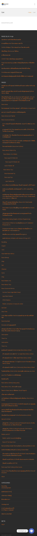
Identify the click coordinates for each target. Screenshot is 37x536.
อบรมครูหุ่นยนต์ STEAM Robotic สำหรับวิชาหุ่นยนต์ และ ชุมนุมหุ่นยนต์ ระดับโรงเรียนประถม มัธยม (18, 404)
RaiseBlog (4, 242)
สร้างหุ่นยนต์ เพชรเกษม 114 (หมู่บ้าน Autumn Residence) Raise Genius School (18, 362)
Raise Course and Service (7, 120)
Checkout (3, 269)
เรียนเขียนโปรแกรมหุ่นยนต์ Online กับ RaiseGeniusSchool (16, 415)
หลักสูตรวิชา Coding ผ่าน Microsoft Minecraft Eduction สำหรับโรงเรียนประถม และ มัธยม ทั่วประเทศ (18, 423)
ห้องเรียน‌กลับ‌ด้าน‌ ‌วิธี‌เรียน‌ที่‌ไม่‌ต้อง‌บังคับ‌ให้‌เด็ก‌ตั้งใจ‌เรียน (15, 68)
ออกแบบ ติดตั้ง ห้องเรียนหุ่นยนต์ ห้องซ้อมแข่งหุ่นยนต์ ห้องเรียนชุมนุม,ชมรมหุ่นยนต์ (17, 410)
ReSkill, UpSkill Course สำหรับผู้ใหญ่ (11, 438)
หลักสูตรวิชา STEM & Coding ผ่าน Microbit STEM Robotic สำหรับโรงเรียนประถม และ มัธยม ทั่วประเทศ (17, 429)
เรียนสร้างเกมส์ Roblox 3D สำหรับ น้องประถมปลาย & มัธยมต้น (18, 459)
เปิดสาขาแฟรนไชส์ (6, 514)
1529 (2, 250)
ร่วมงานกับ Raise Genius (7, 253)
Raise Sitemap (5, 257)
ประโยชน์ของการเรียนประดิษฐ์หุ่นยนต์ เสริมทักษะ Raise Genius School (17, 399)
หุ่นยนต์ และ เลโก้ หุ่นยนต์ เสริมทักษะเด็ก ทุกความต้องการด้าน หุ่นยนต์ (18, 86)
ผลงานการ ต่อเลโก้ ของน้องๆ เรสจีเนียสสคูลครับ (13, 112)
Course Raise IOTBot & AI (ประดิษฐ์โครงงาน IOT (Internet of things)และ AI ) (17, 223)
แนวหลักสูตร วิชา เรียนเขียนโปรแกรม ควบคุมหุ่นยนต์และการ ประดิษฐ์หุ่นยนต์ (18, 136)
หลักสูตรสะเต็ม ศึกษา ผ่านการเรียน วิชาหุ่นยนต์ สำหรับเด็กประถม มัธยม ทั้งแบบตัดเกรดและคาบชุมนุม (18, 329)
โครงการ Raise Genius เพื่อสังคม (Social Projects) (14, 390)
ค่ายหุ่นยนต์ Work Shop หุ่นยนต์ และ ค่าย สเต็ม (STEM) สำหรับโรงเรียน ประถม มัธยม (18, 130)
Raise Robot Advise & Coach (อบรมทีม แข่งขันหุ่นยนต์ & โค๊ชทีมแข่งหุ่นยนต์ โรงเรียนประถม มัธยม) (18, 141)
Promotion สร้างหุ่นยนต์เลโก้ (8, 325)
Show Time (4, 311)
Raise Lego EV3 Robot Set (11, 158)
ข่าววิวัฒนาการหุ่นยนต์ (7, 510)
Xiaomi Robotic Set (9, 165)
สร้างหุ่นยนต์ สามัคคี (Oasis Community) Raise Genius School (18, 367)
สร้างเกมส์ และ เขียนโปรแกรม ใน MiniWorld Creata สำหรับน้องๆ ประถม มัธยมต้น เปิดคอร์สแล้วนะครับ (18, 454)
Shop (2, 261)
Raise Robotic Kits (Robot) (10, 154)
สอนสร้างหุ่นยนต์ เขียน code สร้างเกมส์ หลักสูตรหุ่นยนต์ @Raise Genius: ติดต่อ (17, 92)
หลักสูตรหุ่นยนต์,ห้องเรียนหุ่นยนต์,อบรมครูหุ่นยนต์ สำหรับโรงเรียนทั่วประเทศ (16, 214)
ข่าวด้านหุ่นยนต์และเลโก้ (7, 508)
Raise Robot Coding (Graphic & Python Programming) (16, 219)
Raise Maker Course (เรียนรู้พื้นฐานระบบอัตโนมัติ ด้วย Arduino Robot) (18, 208)
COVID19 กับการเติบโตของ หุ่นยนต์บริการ (12, 59)
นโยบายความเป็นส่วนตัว (7, 394)
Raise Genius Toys (8, 169)
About (3, 476)
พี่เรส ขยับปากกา (5, 499)
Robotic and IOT (5, 434)
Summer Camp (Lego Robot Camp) (11, 292)
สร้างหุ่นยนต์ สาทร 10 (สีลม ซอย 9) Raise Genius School (16, 358)
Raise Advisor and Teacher (8, 116)
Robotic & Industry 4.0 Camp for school (12, 304)
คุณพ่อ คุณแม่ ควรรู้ (6, 491)
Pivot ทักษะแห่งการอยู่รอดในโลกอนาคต (11, 72)
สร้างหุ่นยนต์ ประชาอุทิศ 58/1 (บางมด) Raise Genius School (17, 354)
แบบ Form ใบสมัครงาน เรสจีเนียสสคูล (11, 375)
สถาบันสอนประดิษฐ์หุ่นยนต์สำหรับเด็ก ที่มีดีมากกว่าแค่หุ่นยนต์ (17, 76)
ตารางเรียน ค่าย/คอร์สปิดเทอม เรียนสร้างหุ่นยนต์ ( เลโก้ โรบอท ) (18, 185)
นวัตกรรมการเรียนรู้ (6, 495)
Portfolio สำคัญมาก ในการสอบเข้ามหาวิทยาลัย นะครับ (15, 47)
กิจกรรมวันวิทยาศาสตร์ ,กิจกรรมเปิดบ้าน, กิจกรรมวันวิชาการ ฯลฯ (18, 446)
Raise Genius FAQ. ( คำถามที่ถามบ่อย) (11, 386)
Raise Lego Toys (8, 177)
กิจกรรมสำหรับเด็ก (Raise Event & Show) (12, 146)
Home (29, 12)
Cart (2, 265)
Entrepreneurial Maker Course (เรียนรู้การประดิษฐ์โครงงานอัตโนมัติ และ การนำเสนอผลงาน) (17, 229)
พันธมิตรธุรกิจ (5, 379)
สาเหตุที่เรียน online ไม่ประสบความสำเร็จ (12, 43)
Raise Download (5, 321)
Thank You (4, 338)
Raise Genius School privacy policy (10, 382)
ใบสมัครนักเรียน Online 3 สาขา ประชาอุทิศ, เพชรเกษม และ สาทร (18, 371)
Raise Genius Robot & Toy (9, 150)
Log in (3, 524)
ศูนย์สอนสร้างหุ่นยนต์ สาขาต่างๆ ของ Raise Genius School (16, 350)
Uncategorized (5, 504)
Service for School (5, 419)
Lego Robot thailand (7, 296)
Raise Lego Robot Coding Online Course (11, 467)
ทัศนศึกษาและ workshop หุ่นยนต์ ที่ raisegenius (14, 234)
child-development (6, 488)
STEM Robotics (6, 300)
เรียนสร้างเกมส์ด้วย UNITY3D (9, 463)
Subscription (4, 334)
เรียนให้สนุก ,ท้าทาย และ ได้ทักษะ (10, 51)
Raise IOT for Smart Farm (9, 442)
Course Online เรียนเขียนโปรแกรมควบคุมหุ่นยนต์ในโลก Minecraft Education (18, 471)
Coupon (3, 246)
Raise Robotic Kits (6, 280)
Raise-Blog (4, 486)
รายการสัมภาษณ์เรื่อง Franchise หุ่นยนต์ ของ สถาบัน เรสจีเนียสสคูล (17, 316)
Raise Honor (4, 104)
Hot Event (4, 308)
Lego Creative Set (9, 181)
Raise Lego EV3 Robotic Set (12, 162)
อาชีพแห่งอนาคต (5, 55)
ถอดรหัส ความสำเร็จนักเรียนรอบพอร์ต (11, 39)
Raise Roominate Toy (9, 173)
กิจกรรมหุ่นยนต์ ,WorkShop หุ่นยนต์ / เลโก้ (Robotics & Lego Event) (18, 108)
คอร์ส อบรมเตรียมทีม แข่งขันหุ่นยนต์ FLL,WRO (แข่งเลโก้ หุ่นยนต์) (17, 189)
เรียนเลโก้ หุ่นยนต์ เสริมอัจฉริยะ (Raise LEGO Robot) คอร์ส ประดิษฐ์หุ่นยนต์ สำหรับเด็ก (17, 203)
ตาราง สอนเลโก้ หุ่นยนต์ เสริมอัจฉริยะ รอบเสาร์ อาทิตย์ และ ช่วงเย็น (18, 124)
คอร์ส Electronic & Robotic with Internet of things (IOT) (16, 238)
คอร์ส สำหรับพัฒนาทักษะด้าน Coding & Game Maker (14, 449)
